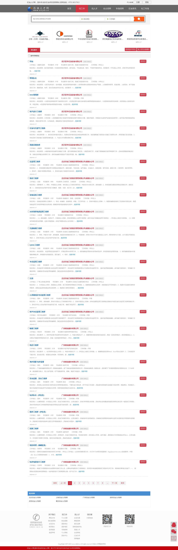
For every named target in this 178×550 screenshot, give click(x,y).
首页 (69, 8)
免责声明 (52, 532)
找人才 (94, 8)
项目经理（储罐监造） (38, 445)
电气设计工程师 (36, 112)
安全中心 (64, 535)
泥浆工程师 (34, 429)
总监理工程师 (35, 162)
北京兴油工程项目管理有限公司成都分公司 (78, 162)
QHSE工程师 (35, 245)
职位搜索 (64, 521)
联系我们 (52, 527)
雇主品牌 (77, 524)
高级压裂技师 (35, 145)
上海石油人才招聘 (62, 497)
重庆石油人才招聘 (62, 501)
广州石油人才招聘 (89, 497)
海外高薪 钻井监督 (37, 362)
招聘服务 (77, 538)
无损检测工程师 (36, 228)
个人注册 (64, 518)
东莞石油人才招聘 (35, 501)
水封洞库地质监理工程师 (39, 212)
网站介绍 (52, 518)
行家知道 (90, 518)
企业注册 (77, 518)
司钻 (31, 61)
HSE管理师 (34, 95)
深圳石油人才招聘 (116, 497)
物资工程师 (34, 328)
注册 (138, 2)
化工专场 (145, 8)
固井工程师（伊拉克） (38, 412)
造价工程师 (34, 178)
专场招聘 (120, 8)
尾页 (122, 483)
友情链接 (52, 529)
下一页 (114, 483)
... (107, 483)
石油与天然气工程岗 (37, 128)
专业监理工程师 (36, 262)
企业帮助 (77, 532)
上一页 (63, 483)
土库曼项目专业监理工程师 (40, 295)
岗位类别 (85, 19)
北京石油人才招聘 (35, 497)
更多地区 (64, 527)
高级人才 (77, 529)
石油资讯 (132, 8)
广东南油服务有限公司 (70, 328)
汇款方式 (77, 535)
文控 (31, 278)
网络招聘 (77, 521)
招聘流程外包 (77, 527)
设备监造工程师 (36, 195)
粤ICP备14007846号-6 (113, 544)
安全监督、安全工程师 (38, 378)
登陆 (147, 2)
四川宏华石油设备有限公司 (72, 61)
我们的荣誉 (52, 521)
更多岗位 (64, 524)
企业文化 (52, 524)
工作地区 (111, 19)
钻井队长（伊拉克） (37, 395)
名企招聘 (107, 8)
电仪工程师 (34, 345)
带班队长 (33, 78)
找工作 (82, 8)
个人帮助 (64, 532)
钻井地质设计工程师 (37, 462)
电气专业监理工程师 (37, 312)
